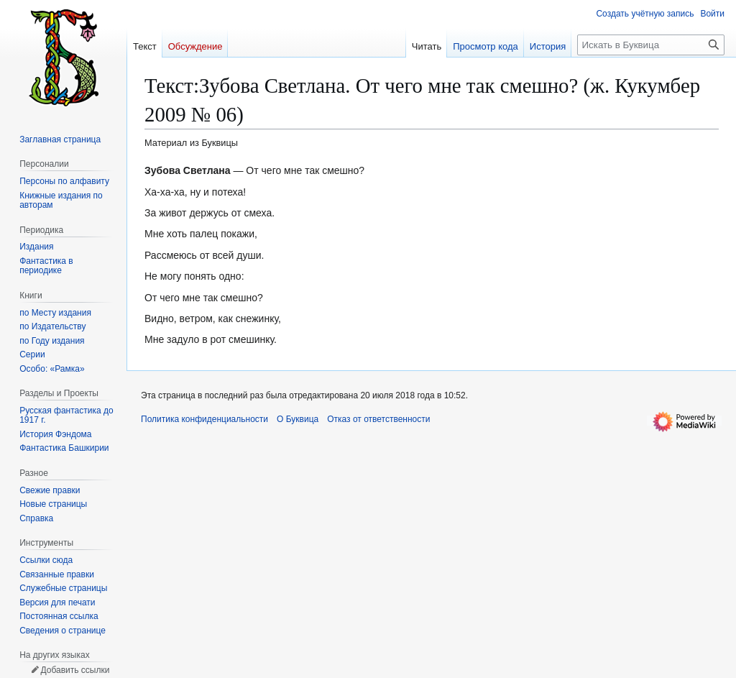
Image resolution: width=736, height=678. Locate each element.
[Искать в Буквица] (650, 45)
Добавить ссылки (74, 670)
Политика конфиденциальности (204, 419)
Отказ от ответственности (378, 419)
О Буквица (297, 419)
